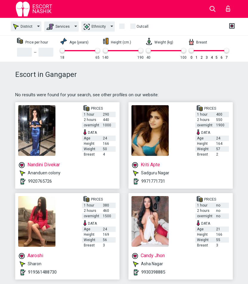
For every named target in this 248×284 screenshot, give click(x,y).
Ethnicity (95, 27)
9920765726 (40, 181)
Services (58, 27)
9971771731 (153, 181)
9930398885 (153, 272)
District (22, 27)
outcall (142, 26)
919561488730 (42, 272)
